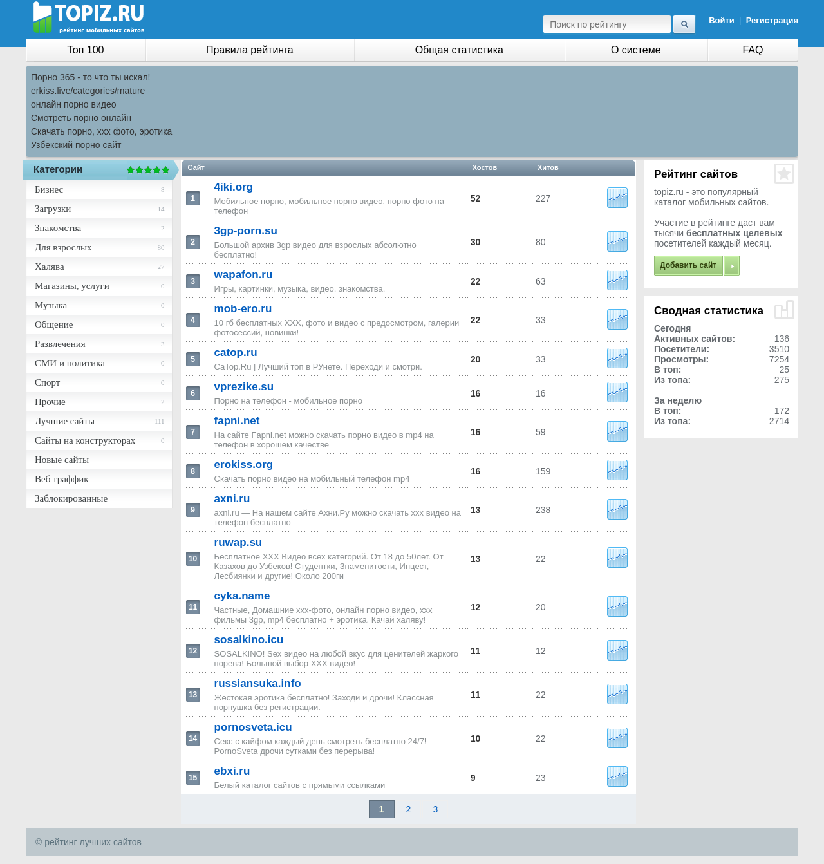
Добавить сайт (688, 265)
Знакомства (58, 228)
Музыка (51, 305)
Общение (54, 324)
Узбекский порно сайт (76, 145)
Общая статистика (459, 49)
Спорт (47, 382)
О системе (636, 49)
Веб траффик (62, 479)
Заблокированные (71, 498)
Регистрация (772, 20)
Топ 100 (85, 49)
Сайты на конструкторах (85, 440)
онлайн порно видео (73, 104)
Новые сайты (62, 460)
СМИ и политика (70, 363)
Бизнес (49, 189)
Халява (49, 266)
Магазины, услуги (72, 286)
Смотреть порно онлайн (81, 118)
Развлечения (60, 344)
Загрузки (53, 208)
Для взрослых (63, 247)
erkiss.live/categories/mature (88, 91)
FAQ (752, 49)
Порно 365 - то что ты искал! (90, 77)
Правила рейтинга (250, 49)
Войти (722, 20)
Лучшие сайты (65, 421)
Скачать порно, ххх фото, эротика (101, 131)
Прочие (50, 402)
